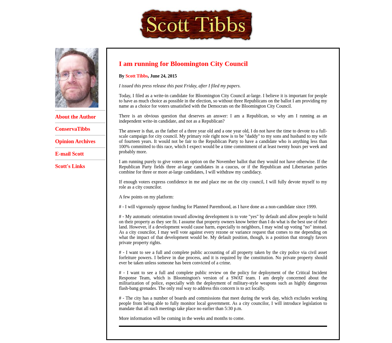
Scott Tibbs (137, 75)
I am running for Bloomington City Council (183, 63)
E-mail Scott (69, 154)
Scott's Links (70, 166)
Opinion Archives (75, 141)
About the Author (75, 117)
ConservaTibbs (72, 129)
